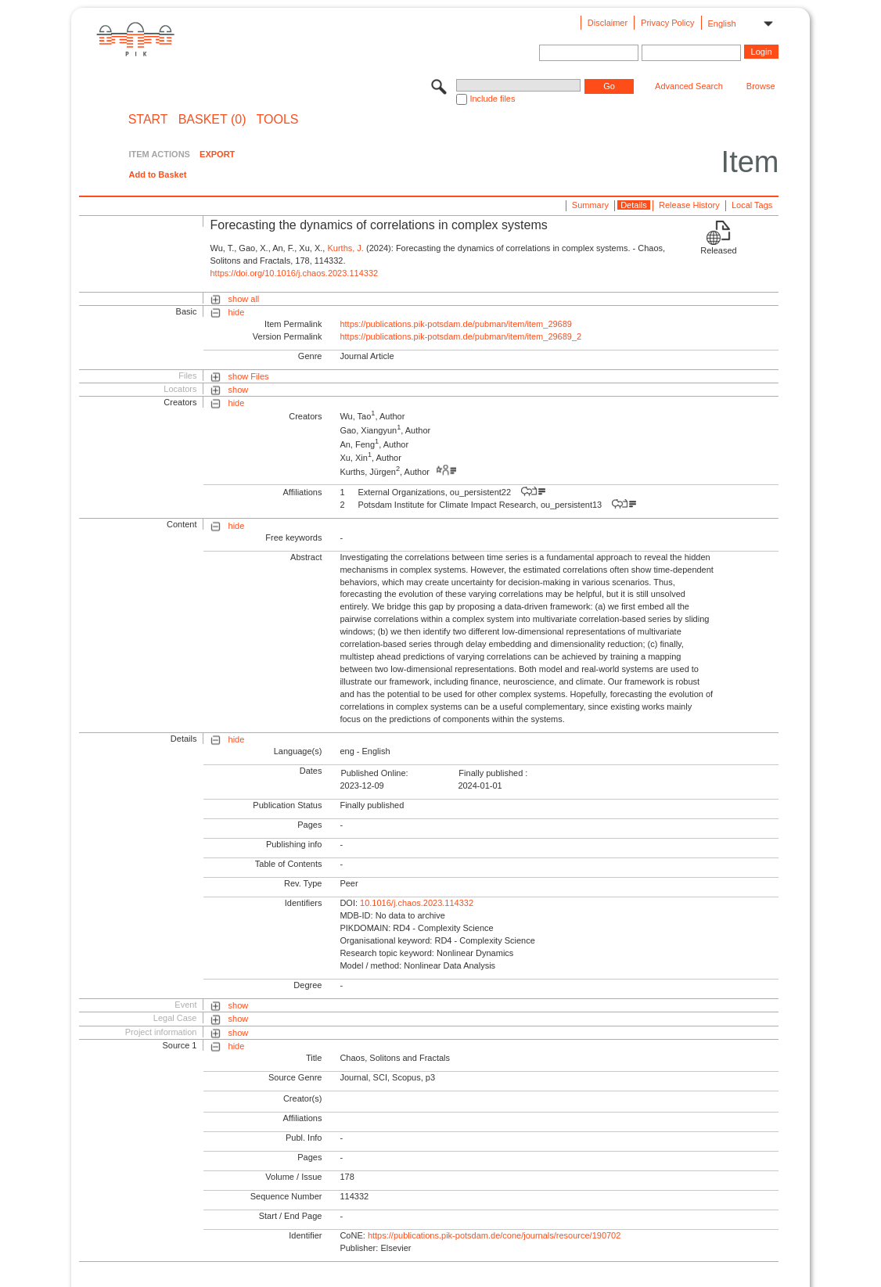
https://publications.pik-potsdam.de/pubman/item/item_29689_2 (460, 336)
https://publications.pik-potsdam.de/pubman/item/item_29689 (456, 324)
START (148, 119)
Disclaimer (607, 22)
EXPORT (217, 154)
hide (236, 312)
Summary (590, 205)
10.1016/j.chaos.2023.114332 (416, 903)
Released (718, 250)
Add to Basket (157, 174)
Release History (689, 205)
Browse (760, 86)
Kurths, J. (345, 248)
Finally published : (492, 773)
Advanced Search (689, 86)
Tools (278, 119)
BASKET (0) (212, 119)
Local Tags (752, 205)
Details (633, 205)
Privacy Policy (667, 22)
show (238, 389)
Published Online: (374, 773)
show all (244, 299)
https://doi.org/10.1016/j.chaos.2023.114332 (294, 273)
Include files (492, 98)
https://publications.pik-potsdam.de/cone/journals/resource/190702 (494, 1235)
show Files (248, 376)
